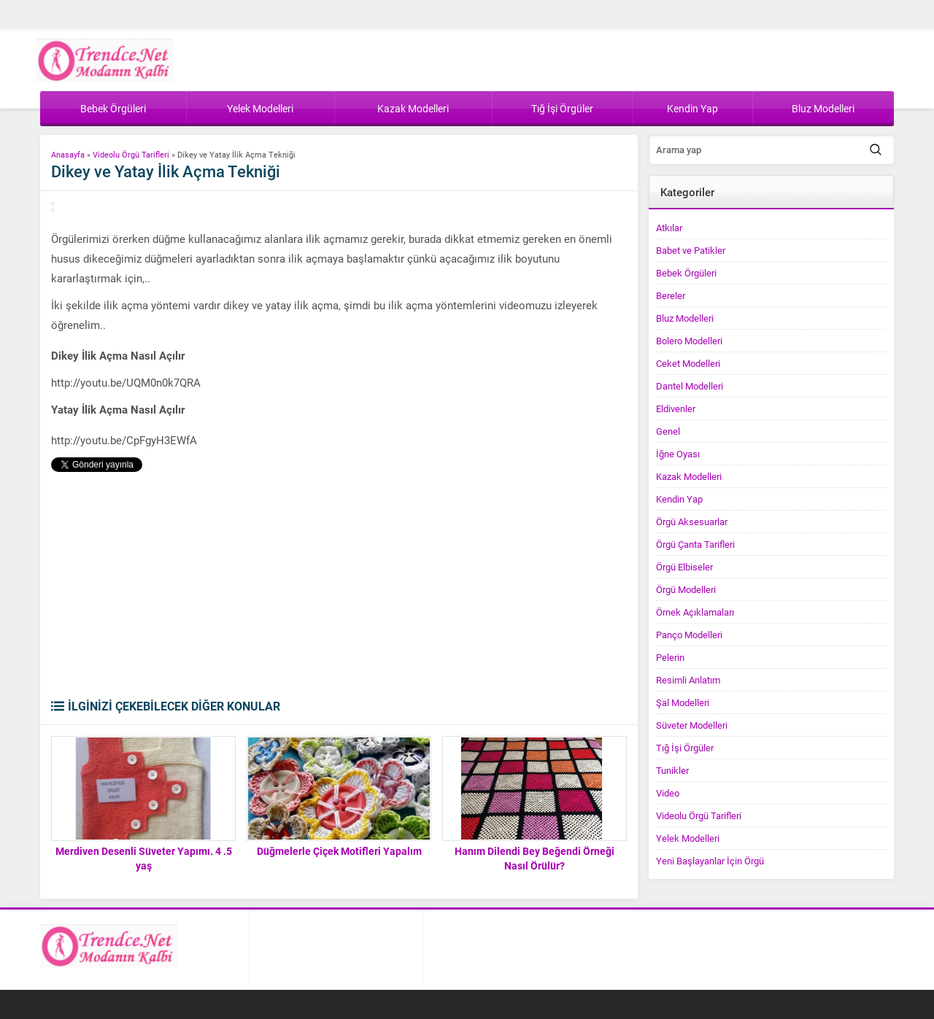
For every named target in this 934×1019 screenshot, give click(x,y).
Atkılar (669, 227)
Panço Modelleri (689, 634)
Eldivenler (675, 408)
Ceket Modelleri (688, 363)
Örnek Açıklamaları (695, 612)
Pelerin (670, 657)
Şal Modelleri (682, 702)
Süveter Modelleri (691, 725)
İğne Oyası (678, 453)
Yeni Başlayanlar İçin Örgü (710, 860)
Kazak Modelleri (689, 476)
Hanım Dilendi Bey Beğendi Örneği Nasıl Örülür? (534, 858)
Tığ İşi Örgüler (685, 747)
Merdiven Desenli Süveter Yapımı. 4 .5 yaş (143, 858)
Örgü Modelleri (686, 589)
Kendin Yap (679, 498)
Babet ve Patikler (690, 250)
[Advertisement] (339, 589)
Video (667, 792)
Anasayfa (68, 154)
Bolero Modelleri (689, 340)
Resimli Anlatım (688, 679)
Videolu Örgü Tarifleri (131, 154)
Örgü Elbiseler (684, 566)
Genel (668, 431)
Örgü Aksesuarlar (691, 521)
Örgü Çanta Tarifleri (695, 544)
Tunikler (672, 770)
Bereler (670, 295)
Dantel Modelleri (689, 385)
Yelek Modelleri (687, 838)
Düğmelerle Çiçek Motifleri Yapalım (339, 851)
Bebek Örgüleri (686, 272)
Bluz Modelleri (685, 318)
